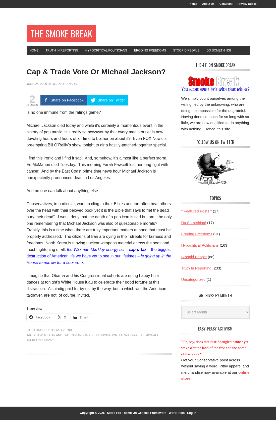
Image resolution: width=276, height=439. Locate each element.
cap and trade (83, 369)
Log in (191, 432)
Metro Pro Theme (119, 432)
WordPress (177, 432)
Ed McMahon (106, 369)
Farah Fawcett (131, 369)
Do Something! (193, 242)
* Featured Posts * (196, 230)
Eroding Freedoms (196, 253)
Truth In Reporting (196, 287)
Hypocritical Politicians (200, 264)
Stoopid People (61, 364)
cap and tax (59, 369)
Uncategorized (193, 299)
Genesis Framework (152, 432)
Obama (47, 374)
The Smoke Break (71, 38)
